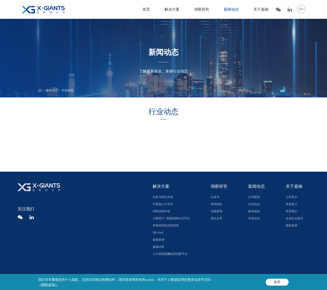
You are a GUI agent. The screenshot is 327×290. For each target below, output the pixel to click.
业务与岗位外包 (163, 197)
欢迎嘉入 (291, 204)
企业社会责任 (294, 218)
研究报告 (216, 204)
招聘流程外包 (161, 211)
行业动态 (67, 90)
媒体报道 (254, 211)
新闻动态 (231, 9)
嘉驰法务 (158, 246)
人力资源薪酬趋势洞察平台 (170, 254)
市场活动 (254, 218)
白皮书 (215, 197)
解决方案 (172, 9)
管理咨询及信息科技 (166, 225)
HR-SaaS (158, 232)
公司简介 (291, 197)
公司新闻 (254, 197)
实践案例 (216, 211)
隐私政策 (291, 225)
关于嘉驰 (260, 9)
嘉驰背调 (158, 239)
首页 (146, 9)
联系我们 (291, 211)
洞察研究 (201, 9)
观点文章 (216, 218)
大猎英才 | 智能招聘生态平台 (171, 218)
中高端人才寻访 (163, 204)
